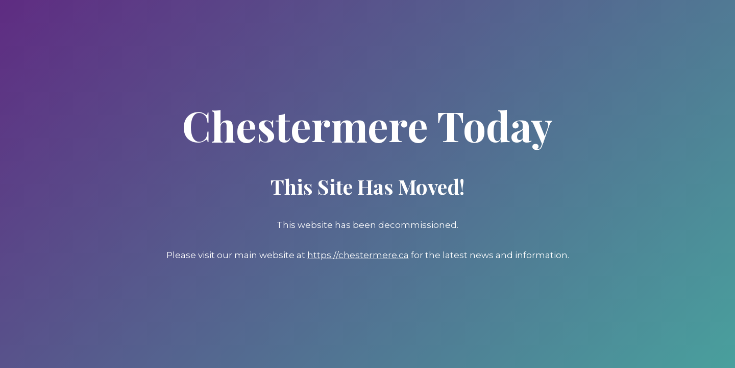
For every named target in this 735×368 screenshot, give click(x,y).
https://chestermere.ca (358, 255)
